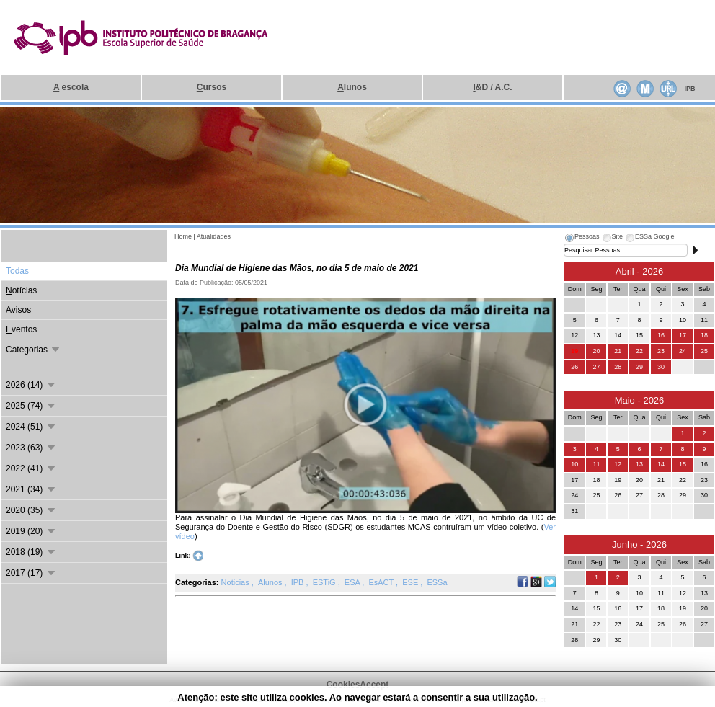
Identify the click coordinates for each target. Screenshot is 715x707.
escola (71, 87)
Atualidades (214, 236)
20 (596, 351)
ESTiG (325, 582)
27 (596, 366)
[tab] (582, 239)
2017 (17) (31, 573)
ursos (211, 87)
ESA (353, 582)
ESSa (437, 582)
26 (574, 366)
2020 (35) (31, 510)
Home (183, 236)
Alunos (271, 582)
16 (661, 335)
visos (18, 310)
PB (689, 88)
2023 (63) (31, 447)
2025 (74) (31, 406)
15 (682, 464)
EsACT (382, 582)
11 (596, 464)
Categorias (33, 349)
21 (617, 351)
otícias (21, 290)
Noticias (236, 582)
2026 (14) (31, 385)
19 (574, 351)
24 (682, 351)
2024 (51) (31, 426)
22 (639, 351)
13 (639, 464)
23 (661, 351)
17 (682, 335)
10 (574, 464)
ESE (411, 582)
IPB (298, 582)
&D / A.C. (492, 87)
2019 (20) (31, 531)
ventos (21, 329)
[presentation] (582, 239)
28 (617, 366)
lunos (352, 87)
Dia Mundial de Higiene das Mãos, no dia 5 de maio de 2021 (296, 268)
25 (704, 351)
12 (617, 464)
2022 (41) (31, 468)
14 (661, 464)
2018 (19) (31, 552)
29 (639, 366)
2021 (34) (31, 489)
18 (704, 335)
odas (17, 271)
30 (661, 366)
